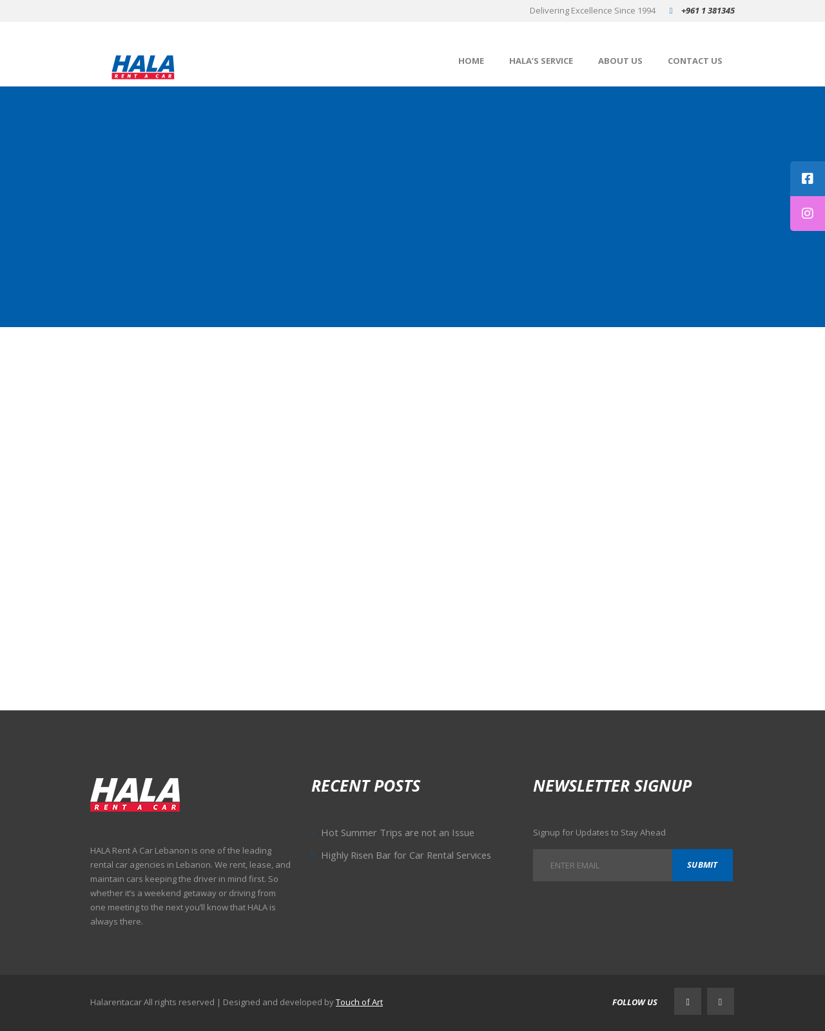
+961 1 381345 (708, 10)
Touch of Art (359, 1002)
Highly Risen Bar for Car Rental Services (406, 854)
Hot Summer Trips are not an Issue (397, 832)
